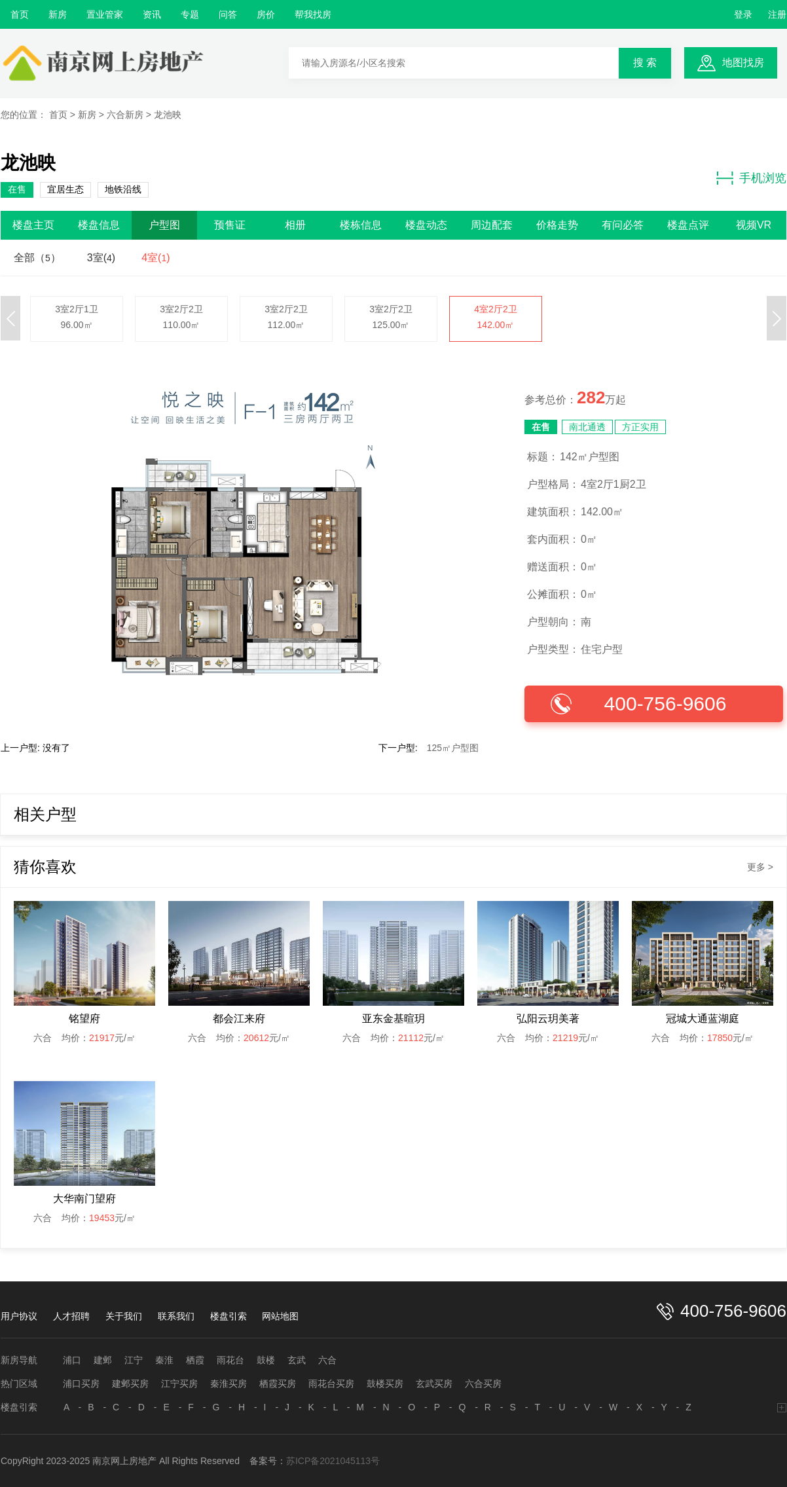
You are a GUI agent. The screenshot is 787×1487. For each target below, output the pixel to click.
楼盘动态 (426, 224)
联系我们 (176, 1316)
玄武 (296, 1360)
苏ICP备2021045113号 (333, 1461)
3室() (101, 257)
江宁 (133, 1360)
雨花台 (230, 1360)
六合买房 (483, 1383)
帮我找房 (313, 14)
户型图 (164, 224)
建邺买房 (130, 1383)
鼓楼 (266, 1360)
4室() (155, 257)
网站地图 (280, 1316)
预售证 (230, 224)
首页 (19, 14)
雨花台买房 (331, 1383)
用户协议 (19, 1316)
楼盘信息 (99, 224)
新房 (57, 14)
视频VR (753, 224)
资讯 (152, 14)
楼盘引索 (228, 1316)
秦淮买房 (228, 1383)
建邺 (103, 1360)
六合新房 (125, 114)
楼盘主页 (33, 224)
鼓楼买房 (385, 1383)
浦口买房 (81, 1383)
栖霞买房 (277, 1383)
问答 (228, 14)
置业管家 (104, 14)
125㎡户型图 (453, 748)
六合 (327, 1360)
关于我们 (123, 1316)
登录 (743, 14)
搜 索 (645, 62)
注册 (777, 14)
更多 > (760, 867)
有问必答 (623, 224)
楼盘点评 (688, 224)
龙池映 (167, 114)
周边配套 (492, 224)
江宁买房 (179, 1383)
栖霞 (195, 1360)
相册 (295, 224)
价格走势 (557, 224)
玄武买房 (434, 1383)
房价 (266, 14)
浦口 (72, 1360)
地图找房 (743, 62)
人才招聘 (71, 1316)
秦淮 (164, 1360)
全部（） (37, 257)
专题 (190, 14)
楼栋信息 (361, 224)
